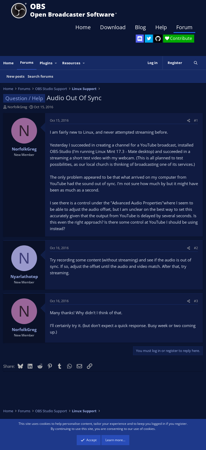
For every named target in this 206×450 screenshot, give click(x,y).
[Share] (188, 120)
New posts (15, 76)
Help (161, 27)
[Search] (196, 62)
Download (113, 27)
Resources (71, 63)
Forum (184, 27)
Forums (26, 62)
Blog (140, 27)
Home (83, 27)
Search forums (40, 76)
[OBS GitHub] (158, 39)
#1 (196, 120)
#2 (196, 248)
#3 (196, 301)
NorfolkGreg (17, 106)
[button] (56, 63)
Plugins (46, 63)
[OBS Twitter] (149, 39)
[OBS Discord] (140, 39)
